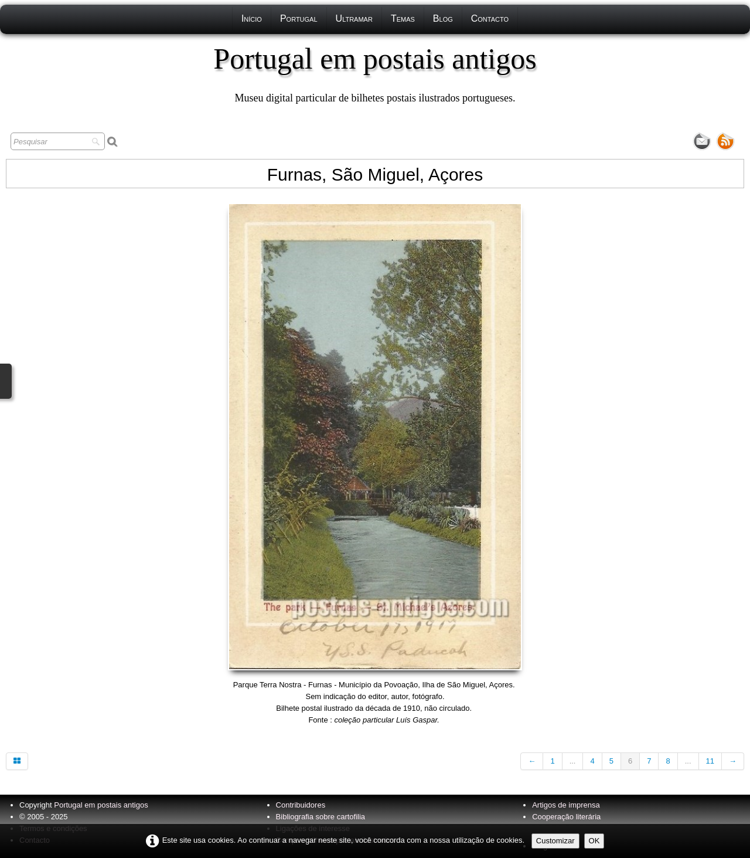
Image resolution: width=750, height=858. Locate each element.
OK (594, 840)
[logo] (374, 73)
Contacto (490, 18)
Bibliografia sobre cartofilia (320, 816)
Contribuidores (301, 805)
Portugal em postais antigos (101, 805)
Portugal (299, 18)
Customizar (555, 840)
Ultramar (354, 18)
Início (251, 18)
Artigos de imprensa (566, 805)
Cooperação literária (566, 816)
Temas (403, 18)
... (573, 761)
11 (710, 761)
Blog (443, 18)
